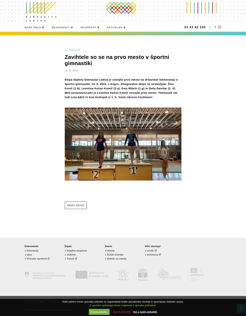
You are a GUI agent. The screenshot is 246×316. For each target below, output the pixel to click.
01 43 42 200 (195, 27)
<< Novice (73, 50)
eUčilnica (151, 254)
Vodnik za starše (116, 258)
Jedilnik (70, 254)
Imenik (110, 250)
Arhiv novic (76, 205)
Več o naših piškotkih (145, 312)
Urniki (149, 250)
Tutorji (69, 258)
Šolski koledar (114, 254)
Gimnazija (31, 250)
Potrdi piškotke (99, 312)
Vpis (28, 254)
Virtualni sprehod (36, 258)
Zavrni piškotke (122, 312)
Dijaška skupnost (76, 250)
